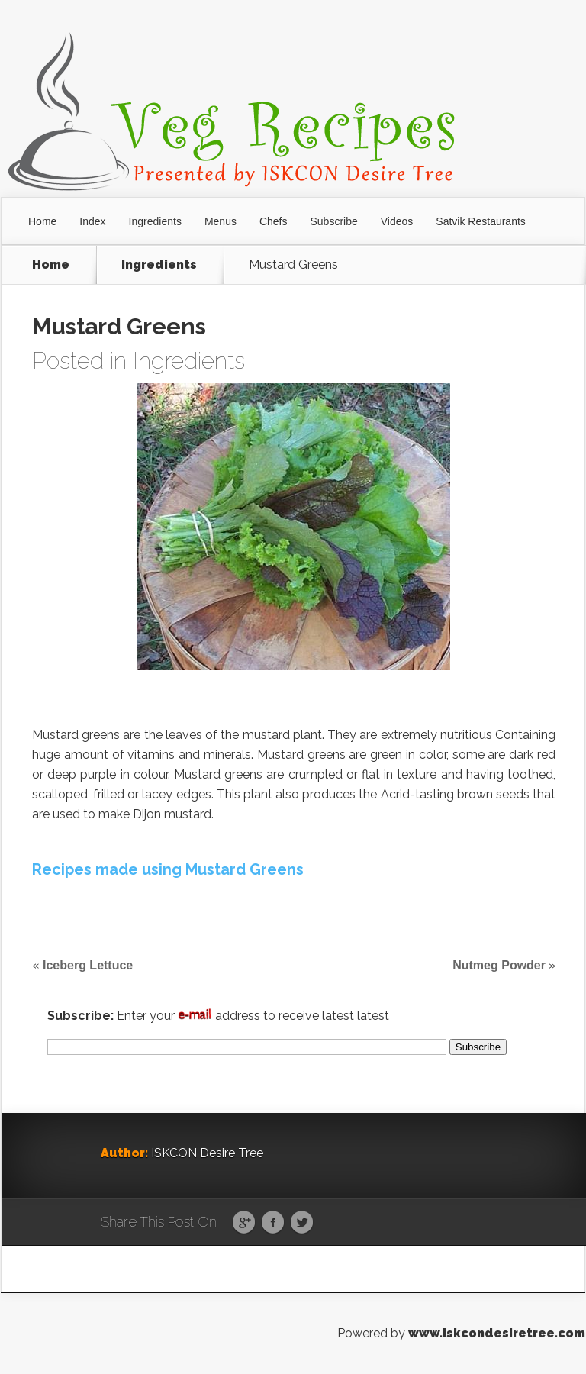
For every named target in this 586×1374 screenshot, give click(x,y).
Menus (220, 221)
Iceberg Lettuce (88, 965)
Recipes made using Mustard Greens (168, 869)
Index (92, 221)
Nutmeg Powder (499, 965)
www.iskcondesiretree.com (496, 1333)
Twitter (302, 1223)
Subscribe (334, 221)
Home (42, 221)
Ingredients (155, 221)
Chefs (273, 221)
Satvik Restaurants (481, 221)
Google (244, 1223)
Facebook (273, 1223)
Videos (397, 221)
